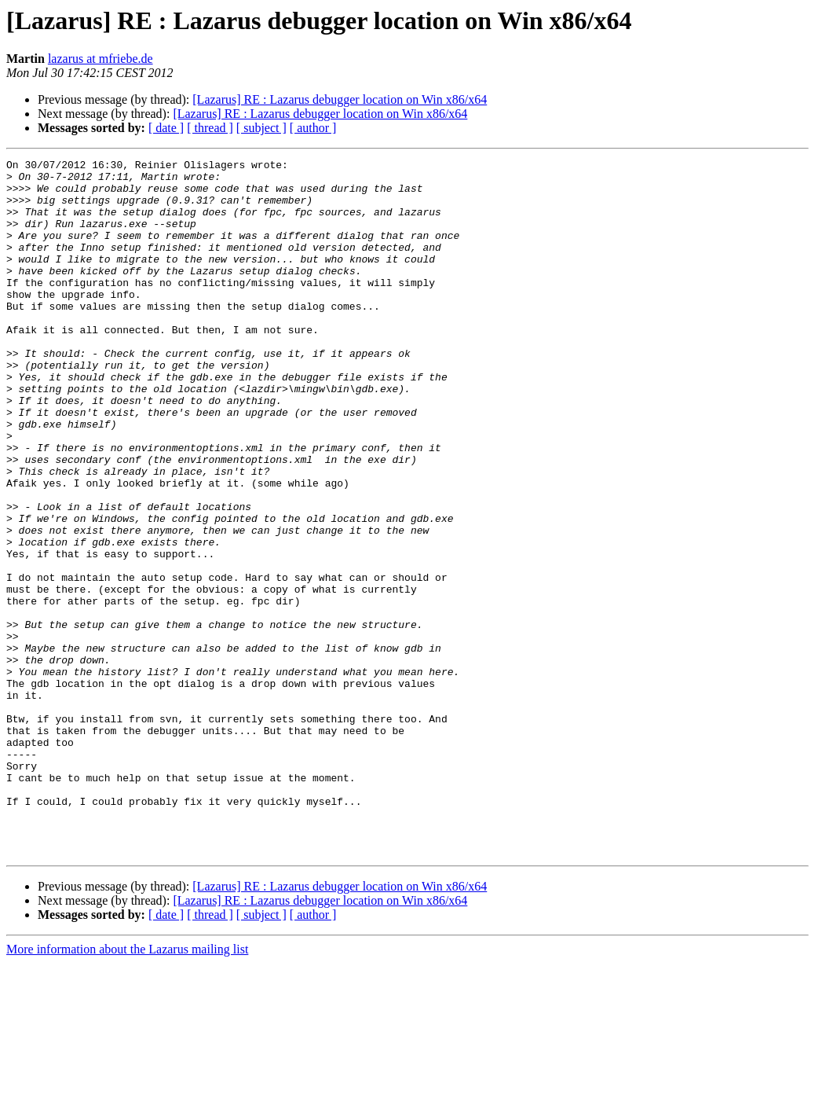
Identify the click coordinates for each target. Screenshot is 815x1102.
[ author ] (313, 127)
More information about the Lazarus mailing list (127, 1088)
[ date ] (166, 127)
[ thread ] (210, 127)
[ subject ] (261, 127)
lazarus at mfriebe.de (100, 58)
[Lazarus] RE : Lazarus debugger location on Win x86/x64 (339, 99)
